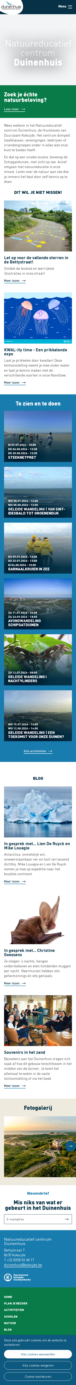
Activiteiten (14, 1310)
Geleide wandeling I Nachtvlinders (27, 679)
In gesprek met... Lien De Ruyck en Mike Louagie (37, 845)
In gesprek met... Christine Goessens (29, 952)
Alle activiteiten (35, 751)
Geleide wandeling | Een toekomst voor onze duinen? (36, 734)
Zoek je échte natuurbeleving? (25, 97)
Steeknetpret (22, 457)
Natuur (10, 1323)
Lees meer (11, 109)
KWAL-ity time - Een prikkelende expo (35, 351)
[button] (70, 1146)
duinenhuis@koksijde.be (23, 1265)
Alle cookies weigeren (38, 1365)
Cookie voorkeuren (38, 1376)
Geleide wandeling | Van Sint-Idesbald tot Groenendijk (36, 511)
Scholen (10, 1316)
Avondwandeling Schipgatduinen (24, 623)
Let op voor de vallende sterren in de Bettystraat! (36, 259)
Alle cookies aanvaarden (38, 1354)
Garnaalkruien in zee (29, 569)
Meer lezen (12, 280)
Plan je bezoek (16, 1303)
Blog (8, 1329)
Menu (70, 7)
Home (8, 1297)
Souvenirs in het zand (24, 1052)
